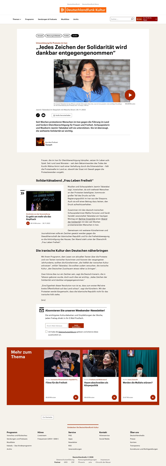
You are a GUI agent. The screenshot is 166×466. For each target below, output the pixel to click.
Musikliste (65, 19)
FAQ (70, 435)
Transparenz (135, 446)
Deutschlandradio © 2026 (83, 457)
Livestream (42, 435)
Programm (29, 19)
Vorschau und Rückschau (17, 435)
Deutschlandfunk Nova (90, 4)
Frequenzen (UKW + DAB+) (48, 439)
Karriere (133, 442)
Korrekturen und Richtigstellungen (144, 449)
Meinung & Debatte (53, 36)
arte (90, 462)
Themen (16, 19)
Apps (70, 439)
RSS (70, 446)
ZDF (72, 462)
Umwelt (40, 36)
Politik (66, 36)
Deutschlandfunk (73, 4)
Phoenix (81, 462)
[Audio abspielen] (130, 95)
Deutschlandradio (137, 435)
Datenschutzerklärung (67, 332)
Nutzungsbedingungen (87, 460)
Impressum (105, 460)
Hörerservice (104, 435)
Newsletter (72, 442)
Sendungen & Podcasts (47, 19)
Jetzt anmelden (76, 326)
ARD (65, 462)
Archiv (76, 19)
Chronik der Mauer (103, 462)
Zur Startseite (47, 417)
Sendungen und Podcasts (17, 439)
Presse (132, 439)
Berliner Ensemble (87, 219)
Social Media (104, 439)
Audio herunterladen (63, 115)
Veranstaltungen (75, 449)
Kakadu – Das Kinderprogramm (19, 446)
